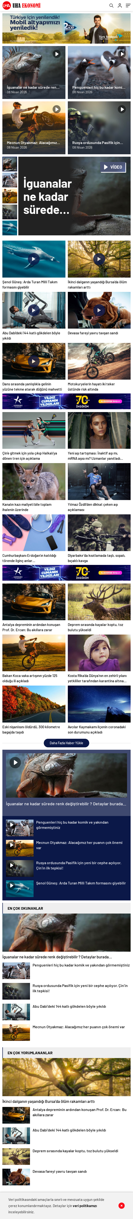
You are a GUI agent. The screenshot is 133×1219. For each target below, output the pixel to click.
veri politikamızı (85, 1206)
